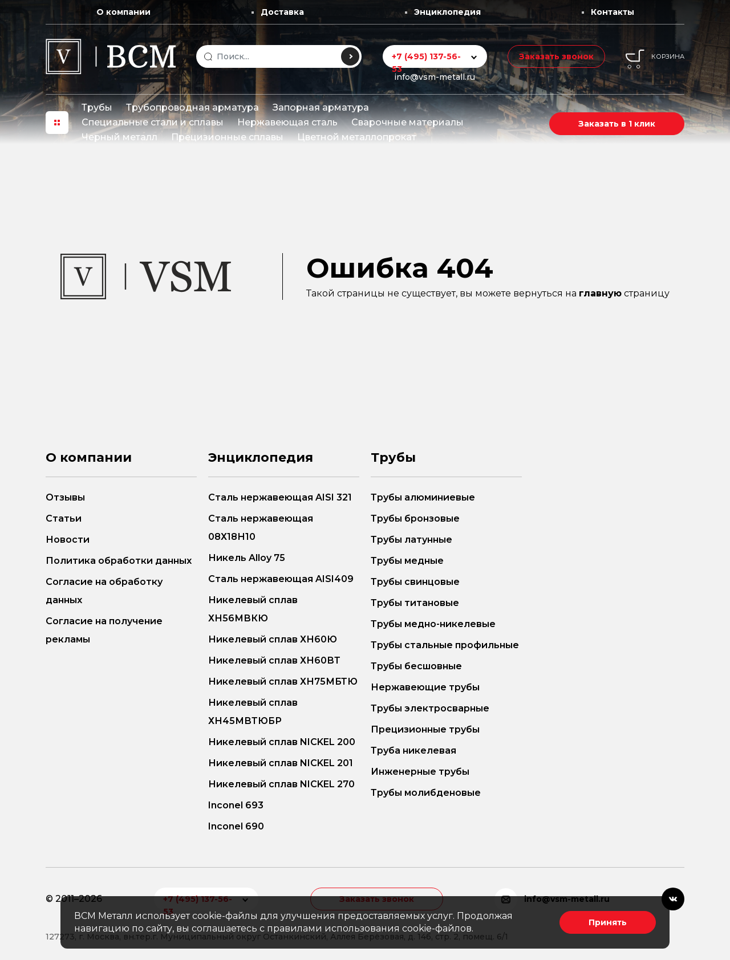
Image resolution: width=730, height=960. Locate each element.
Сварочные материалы (407, 122)
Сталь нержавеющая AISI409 (281, 578)
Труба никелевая (413, 750)
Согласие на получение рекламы (104, 630)
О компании (123, 12)
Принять (608, 922)
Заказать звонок (556, 56)
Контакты (612, 12)
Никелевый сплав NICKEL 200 (281, 742)
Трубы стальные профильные (445, 645)
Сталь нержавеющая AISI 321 (280, 497)
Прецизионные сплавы (227, 137)
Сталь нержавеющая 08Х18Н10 (260, 527)
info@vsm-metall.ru (434, 77)
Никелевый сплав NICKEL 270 (281, 784)
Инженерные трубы (420, 771)
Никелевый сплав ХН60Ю (272, 639)
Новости (68, 539)
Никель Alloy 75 (246, 557)
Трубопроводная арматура (192, 107)
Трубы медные (407, 560)
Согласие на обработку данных (104, 590)
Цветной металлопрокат (356, 137)
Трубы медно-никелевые (433, 624)
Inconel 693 (235, 805)
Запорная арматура (321, 107)
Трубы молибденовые (426, 792)
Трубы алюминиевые (423, 497)
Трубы (97, 107)
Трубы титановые (415, 602)
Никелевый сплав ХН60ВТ (274, 660)
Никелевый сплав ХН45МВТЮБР (253, 711)
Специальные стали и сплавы (153, 122)
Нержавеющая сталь (287, 122)
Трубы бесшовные (416, 666)
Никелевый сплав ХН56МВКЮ (253, 609)
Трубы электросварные (430, 708)
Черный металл (119, 137)
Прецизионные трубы (425, 729)
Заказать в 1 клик (616, 124)
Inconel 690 (236, 826)
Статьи (64, 518)
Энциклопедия (447, 12)
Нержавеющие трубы (425, 687)
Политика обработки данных (119, 560)
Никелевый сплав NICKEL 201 (280, 763)
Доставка (282, 12)
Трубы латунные (411, 539)
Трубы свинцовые (415, 581)
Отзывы (65, 497)
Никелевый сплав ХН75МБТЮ (283, 681)
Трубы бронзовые (415, 518)
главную (600, 293)
